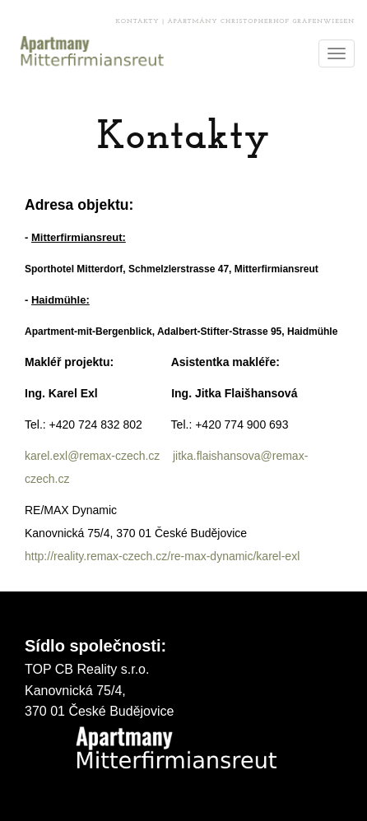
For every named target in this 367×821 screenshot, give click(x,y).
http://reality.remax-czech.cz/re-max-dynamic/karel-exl (162, 556)
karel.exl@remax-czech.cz (94, 455)
